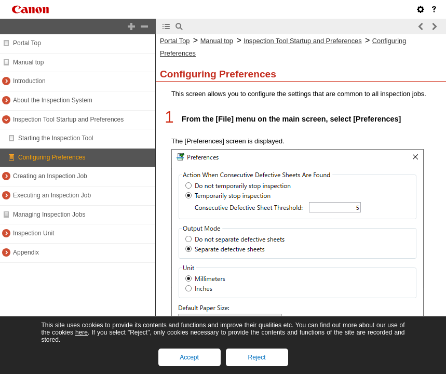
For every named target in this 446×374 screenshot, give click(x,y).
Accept (189, 357)
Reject (256, 357)
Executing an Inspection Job (52, 195)
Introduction (29, 81)
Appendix (26, 252)
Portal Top (27, 43)
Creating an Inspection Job (50, 176)
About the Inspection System (52, 100)
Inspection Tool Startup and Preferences (68, 119)
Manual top (28, 62)
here (81, 332)
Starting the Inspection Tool (55, 138)
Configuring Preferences (51, 157)
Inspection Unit (33, 233)
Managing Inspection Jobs (49, 214)
